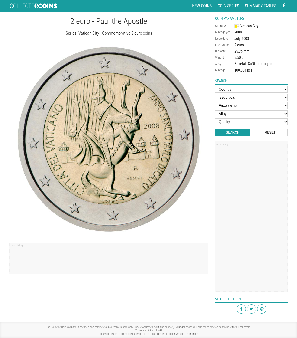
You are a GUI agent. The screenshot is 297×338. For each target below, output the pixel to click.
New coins (202, 5)
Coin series (228, 5)
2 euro (239, 45)
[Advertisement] (109, 259)
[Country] (251, 89)
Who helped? (155, 330)
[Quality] (251, 121)
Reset (270, 132)
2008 (238, 32)
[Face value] (251, 105)
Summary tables (260, 5)
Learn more (191, 333)
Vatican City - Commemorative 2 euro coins (115, 33)
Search (232, 132)
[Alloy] (251, 113)
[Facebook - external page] (284, 6)
